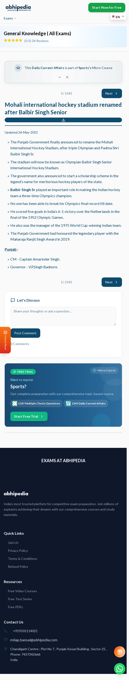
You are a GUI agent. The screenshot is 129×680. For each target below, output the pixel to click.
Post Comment (25, 333)
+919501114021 (25, 631)
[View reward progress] (119, 651)
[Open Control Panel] (3, 340)
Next (111, 93)
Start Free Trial (29, 416)
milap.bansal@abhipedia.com (33, 640)
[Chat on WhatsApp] (119, 668)
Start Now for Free (107, 7)
